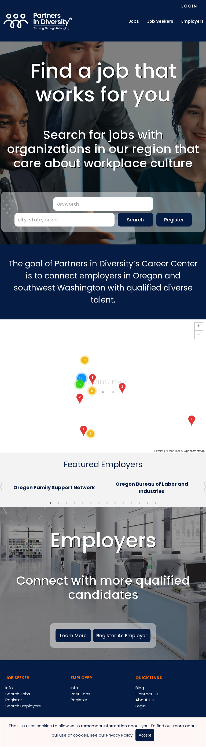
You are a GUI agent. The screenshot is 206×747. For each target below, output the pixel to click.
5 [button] (83, 503)
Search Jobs (17, 694)
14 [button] (155, 503)
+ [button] (199, 327)
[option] (54, 487)
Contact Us (147, 694)
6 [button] (91, 503)
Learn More (73, 635)
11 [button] (131, 503)
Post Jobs (80, 694)
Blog (139, 688)
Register (174, 219)
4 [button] (75, 503)
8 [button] (107, 503)
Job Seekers (160, 21)
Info (9, 688)
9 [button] (115, 503)
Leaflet (158, 450)
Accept (145, 735)
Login (189, 6)
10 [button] (123, 503)
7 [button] (99, 503)
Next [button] (204, 487)
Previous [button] (1, 487)
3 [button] (66, 503)
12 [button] (139, 503)
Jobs (133, 21)
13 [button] (147, 503)
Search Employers (23, 706)
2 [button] (58, 503)
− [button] (199, 335)
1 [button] (50, 503)
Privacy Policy (119, 735)
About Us (144, 700)
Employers (192, 21)
